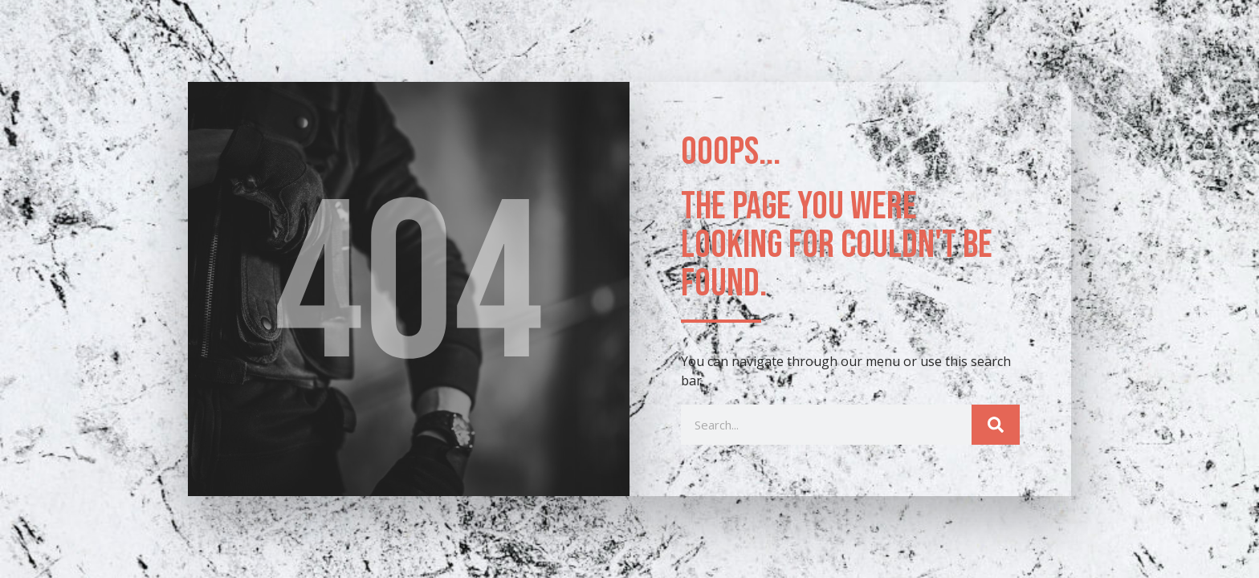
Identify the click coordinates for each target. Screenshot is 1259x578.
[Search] (996, 425)
